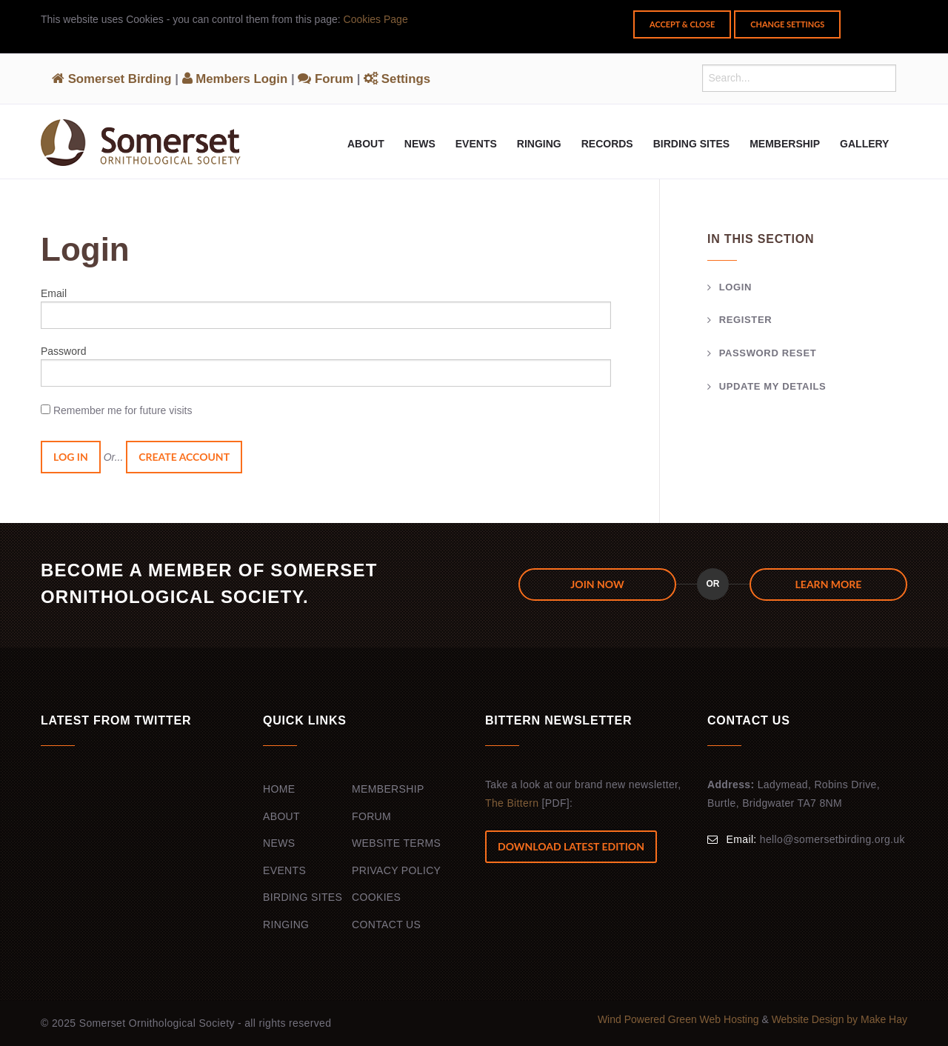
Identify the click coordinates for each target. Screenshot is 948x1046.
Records (607, 144)
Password (63, 351)
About (365, 144)
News (419, 144)
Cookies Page (376, 19)
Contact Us (386, 924)
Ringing (539, 144)
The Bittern (511, 803)
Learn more (828, 584)
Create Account (184, 456)
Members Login (235, 79)
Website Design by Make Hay (839, 1019)
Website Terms (396, 843)
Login (735, 287)
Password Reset (768, 353)
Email (54, 293)
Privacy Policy (396, 870)
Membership (785, 144)
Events (476, 144)
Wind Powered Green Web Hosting (680, 1019)
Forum (325, 79)
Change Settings (787, 24)
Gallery (864, 144)
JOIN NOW (597, 584)
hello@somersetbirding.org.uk (832, 839)
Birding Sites (691, 144)
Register (745, 319)
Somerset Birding (112, 79)
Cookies (376, 897)
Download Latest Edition (571, 846)
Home (279, 789)
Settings (397, 79)
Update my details (773, 386)
